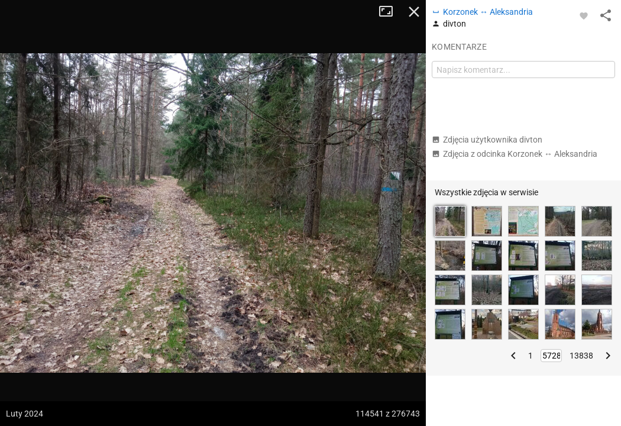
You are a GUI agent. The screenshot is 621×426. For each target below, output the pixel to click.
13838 (581, 355)
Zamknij (414, 12)
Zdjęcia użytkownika (487, 139)
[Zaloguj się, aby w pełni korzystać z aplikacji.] (583, 15)
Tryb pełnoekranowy (390, 12)
